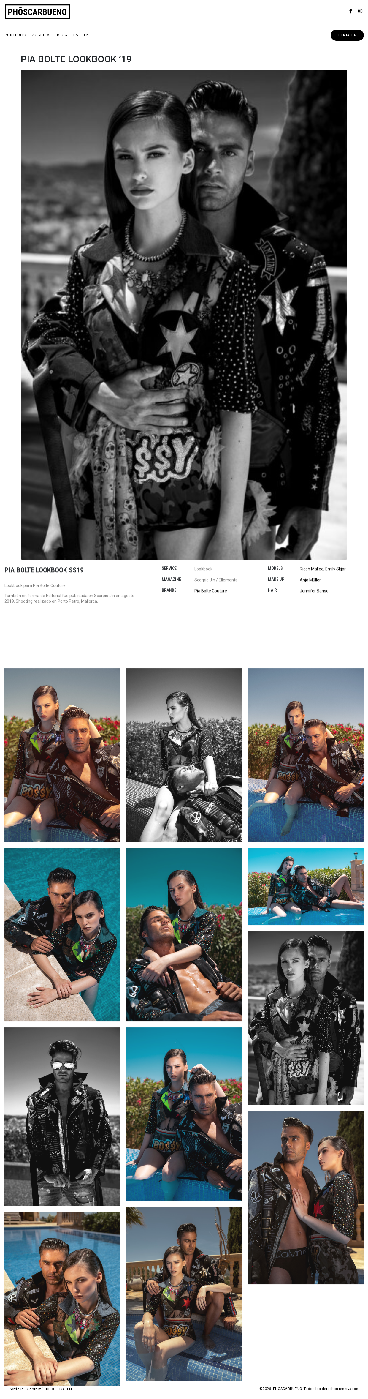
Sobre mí (41, 35)
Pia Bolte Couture (210, 555)
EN (86, 35)
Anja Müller (310, 544)
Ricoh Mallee (311, 533)
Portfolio (15, 35)
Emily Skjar (335, 533)
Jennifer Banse (314, 555)
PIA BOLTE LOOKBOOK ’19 (76, 59)
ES (75, 35)
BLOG (62, 35)
